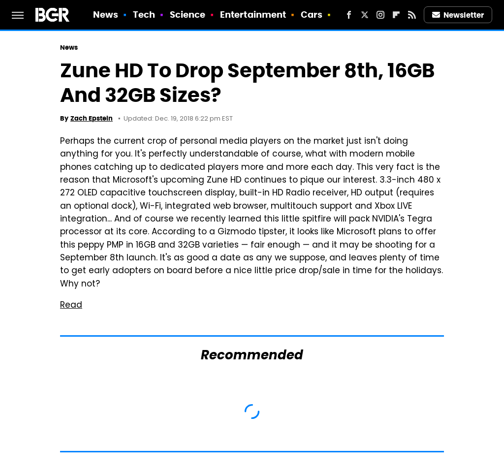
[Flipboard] (396, 15)
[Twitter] (365, 15)
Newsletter (458, 15)
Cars (311, 14)
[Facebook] (349, 15)
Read (71, 306)
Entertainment (253, 14)
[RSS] (412, 15)
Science (188, 14)
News (105, 14)
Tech (144, 14)
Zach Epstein (91, 118)
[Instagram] (380, 15)
